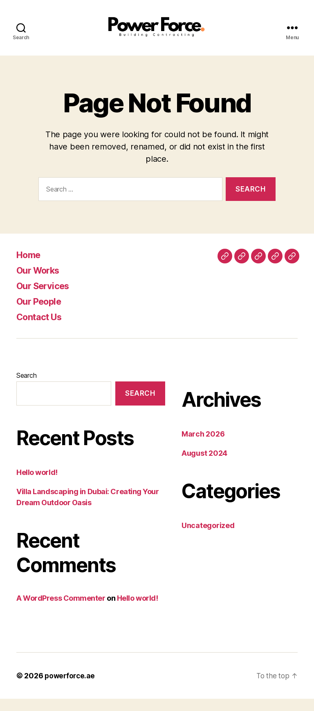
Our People (41, 313)
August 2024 (204, 465)
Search (26, 387)
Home (30, 267)
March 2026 (203, 446)
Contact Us (42, 329)
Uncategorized (208, 537)
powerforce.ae (71, 688)
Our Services (45, 298)
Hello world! (37, 484)
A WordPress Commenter (60, 610)
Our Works (40, 282)
